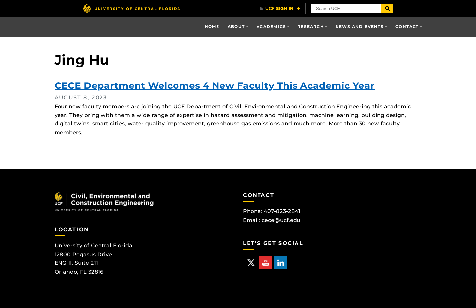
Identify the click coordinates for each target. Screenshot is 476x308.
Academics (271, 26)
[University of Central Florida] (131, 8)
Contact (407, 26)
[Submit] (387, 8)
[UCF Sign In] (280, 8)
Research (311, 26)
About (236, 26)
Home (212, 26)
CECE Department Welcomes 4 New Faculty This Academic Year (215, 85)
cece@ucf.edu (281, 220)
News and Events (360, 26)
